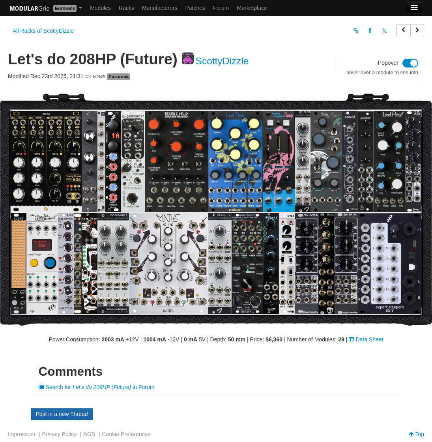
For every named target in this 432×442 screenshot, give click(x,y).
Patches (195, 8)
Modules (100, 8)
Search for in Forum (97, 387)
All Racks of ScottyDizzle (43, 31)
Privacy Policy (59, 434)
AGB (89, 434)
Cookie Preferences (126, 434)
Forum (221, 8)
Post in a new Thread (62, 414)
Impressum (21, 434)
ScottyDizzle (222, 61)
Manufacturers (159, 8)
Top (416, 434)
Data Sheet (366, 339)
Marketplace (252, 8)
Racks (126, 8)
